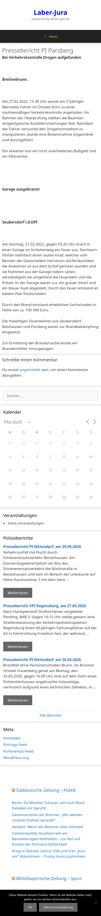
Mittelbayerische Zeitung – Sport (49, 878)
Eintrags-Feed (15, 744)
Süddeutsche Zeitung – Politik (46, 790)
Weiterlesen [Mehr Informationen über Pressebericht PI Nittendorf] (18, 700)
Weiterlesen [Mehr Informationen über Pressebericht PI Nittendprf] (18, 592)
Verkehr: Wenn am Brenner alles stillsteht (47, 826)
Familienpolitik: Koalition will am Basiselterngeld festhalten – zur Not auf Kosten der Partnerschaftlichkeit (46, 839)
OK (30, 907)
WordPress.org (16, 757)
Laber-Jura (50, 12)
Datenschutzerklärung (58, 907)
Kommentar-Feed (18, 751)
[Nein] (95, 903)
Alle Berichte (50, 715)
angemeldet (30, 369)
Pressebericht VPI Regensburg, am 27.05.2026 (44, 605)
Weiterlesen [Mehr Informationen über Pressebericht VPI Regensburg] (18, 646)
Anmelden (12, 738)
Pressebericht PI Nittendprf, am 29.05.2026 (42, 546)
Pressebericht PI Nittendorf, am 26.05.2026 (42, 659)
